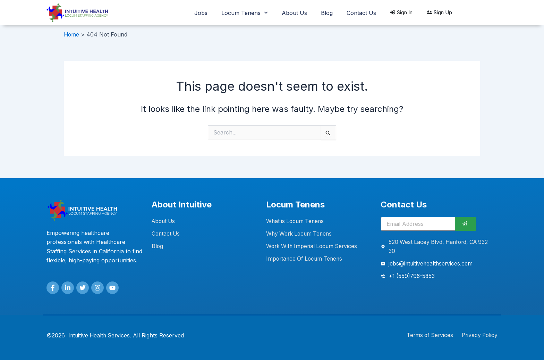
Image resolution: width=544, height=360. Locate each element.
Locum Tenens (244, 12)
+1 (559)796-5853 (412, 276)
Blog (327, 12)
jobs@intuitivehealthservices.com (432, 263)
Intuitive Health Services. (101, 335)
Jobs (200, 12)
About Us (294, 12)
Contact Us (361, 12)
